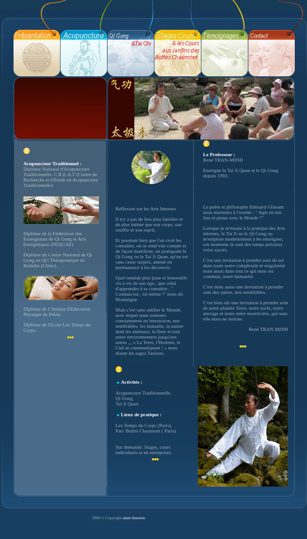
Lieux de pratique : (141, 414)
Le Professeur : (219, 154)
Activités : (131, 382)
